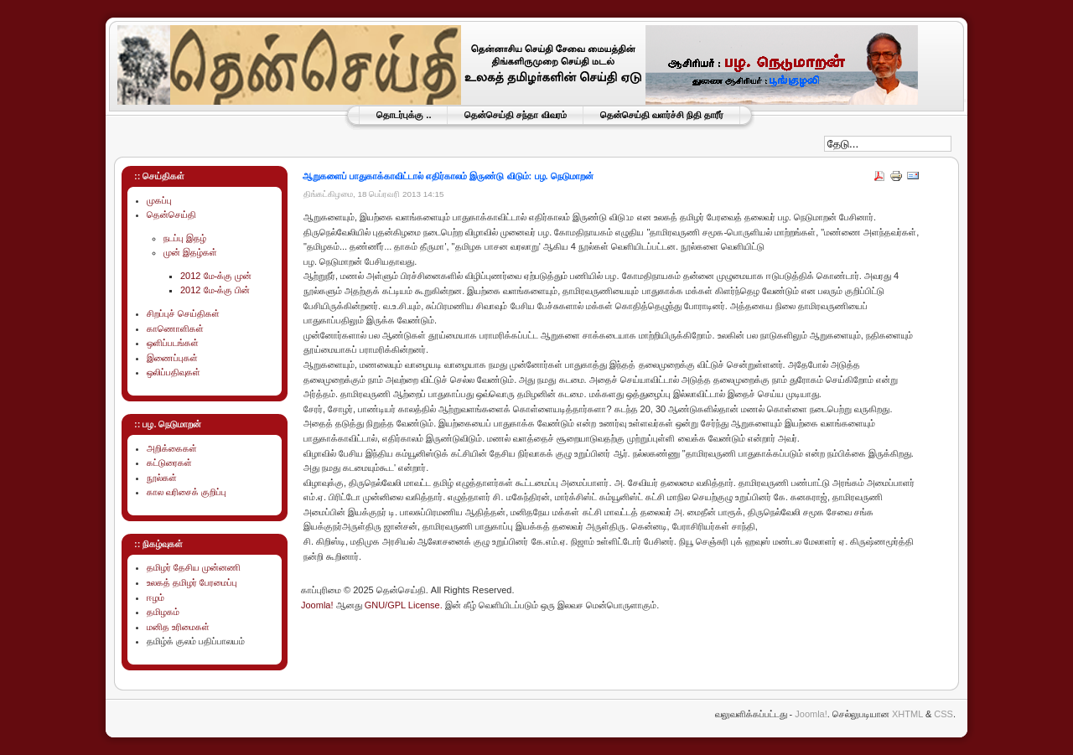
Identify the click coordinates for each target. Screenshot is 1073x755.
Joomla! (317, 605)
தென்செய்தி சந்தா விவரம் (515, 115)
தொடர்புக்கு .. (403, 115)
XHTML (907, 714)
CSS (943, 714)
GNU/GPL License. (404, 605)
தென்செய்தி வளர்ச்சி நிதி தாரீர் (661, 115)
